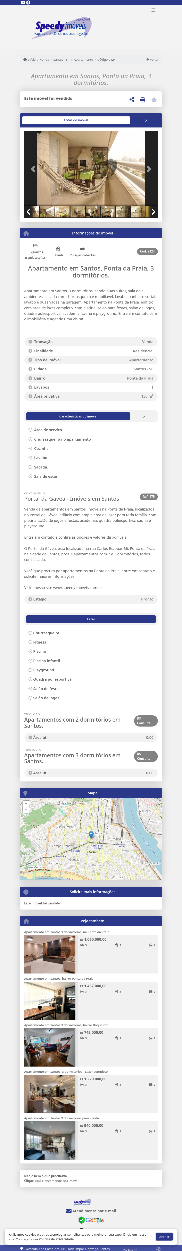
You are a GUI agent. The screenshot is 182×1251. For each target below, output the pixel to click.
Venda (44, 59)
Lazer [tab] (33, 619)
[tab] (37, 120)
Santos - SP (61, 59)
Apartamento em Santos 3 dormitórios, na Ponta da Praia (66, 932)
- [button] (25, 810)
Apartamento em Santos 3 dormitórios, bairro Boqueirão (66, 1025)
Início (29, 59)
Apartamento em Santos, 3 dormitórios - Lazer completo (66, 1071)
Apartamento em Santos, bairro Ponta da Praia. (59, 978)
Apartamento (83, 59)
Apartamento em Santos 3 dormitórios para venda (61, 1118)
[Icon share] (23, 2)
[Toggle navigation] (153, 10)
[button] (34, 169)
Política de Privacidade (56, 1239)
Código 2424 (106, 59)
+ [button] (26, 804)
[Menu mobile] (91, 27)
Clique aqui (32, 1181)
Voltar (153, 59)
